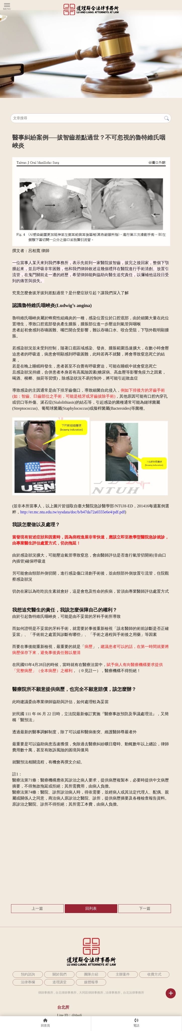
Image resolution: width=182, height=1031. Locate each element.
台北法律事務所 (133, 992)
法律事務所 (112, 992)
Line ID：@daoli (69, 1015)
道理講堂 (59, 982)
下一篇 (144, 908)
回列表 (91, 908)
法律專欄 (28, 982)
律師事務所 (45, 992)
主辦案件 (123, 974)
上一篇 (37, 908)
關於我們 (59, 974)
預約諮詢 (28, 974)
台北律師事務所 (66, 992)
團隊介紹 (91, 974)
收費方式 (154, 974)
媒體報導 (91, 982)
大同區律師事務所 (91, 992)
